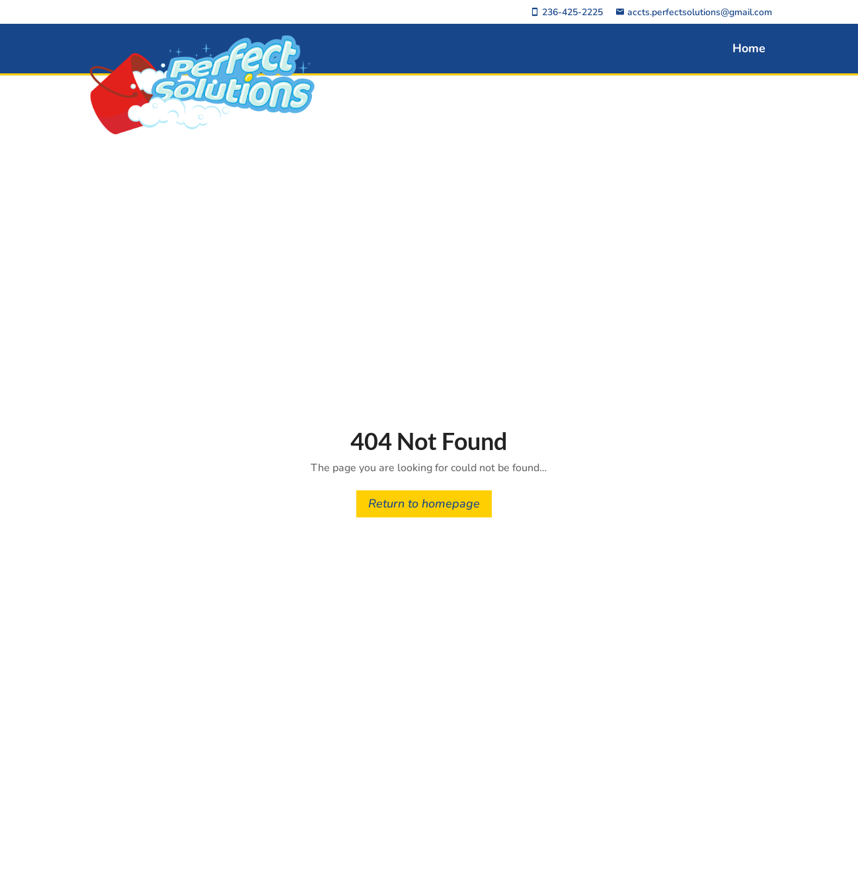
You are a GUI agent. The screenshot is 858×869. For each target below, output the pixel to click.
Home (748, 48)
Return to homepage (424, 503)
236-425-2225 (566, 13)
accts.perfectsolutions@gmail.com (693, 13)
